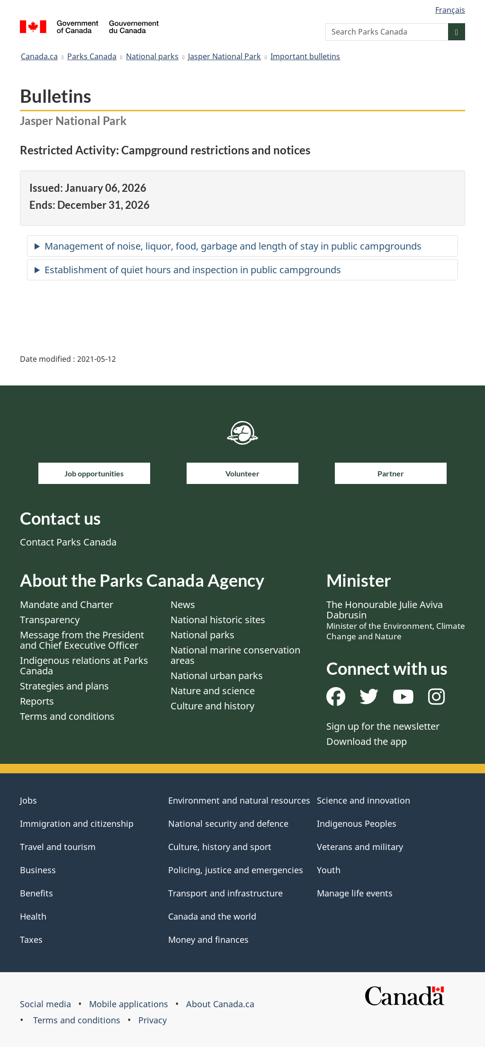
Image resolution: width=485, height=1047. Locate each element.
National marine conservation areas (235, 655)
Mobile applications (128, 1004)
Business (38, 870)
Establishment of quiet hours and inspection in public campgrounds (193, 269)
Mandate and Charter (66, 604)
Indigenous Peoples (356, 823)
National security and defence (228, 823)
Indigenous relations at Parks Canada (84, 665)
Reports (37, 701)
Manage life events (355, 893)
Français (450, 10)
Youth (329, 870)
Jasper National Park (224, 56)
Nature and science (213, 690)
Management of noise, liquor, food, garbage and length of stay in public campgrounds (233, 246)
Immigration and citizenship (77, 823)
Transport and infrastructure (225, 893)
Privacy (152, 1020)
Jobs (28, 800)
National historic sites (218, 619)
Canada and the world (212, 916)
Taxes (31, 939)
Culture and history (212, 705)
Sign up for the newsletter (383, 726)
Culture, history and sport (219, 846)
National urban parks (217, 675)
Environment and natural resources (239, 800)
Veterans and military (360, 846)
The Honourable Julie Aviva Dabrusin (395, 620)
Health (33, 916)
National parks (152, 56)
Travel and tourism (58, 846)
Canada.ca (39, 56)
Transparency (50, 619)
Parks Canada (92, 56)
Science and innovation (363, 800)
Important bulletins (305, 56)
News (183, 604)
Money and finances (208, 939)
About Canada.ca (220, 1004)
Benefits (36, 893)
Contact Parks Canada (68, 542)
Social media (45, 1004)
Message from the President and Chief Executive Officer (82, 640)
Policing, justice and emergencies (235, 870)
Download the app (366, 741)
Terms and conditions (67, 716)
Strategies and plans (64, 686)
